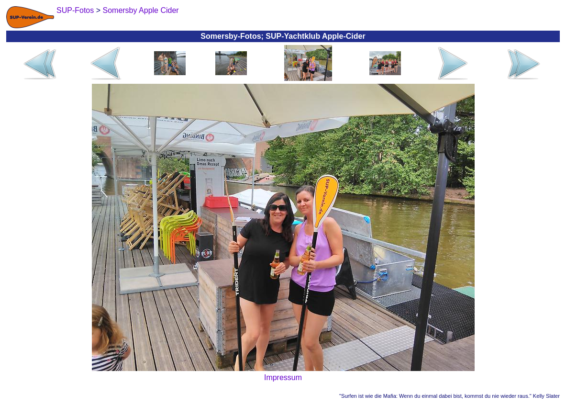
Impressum (283, 377)
